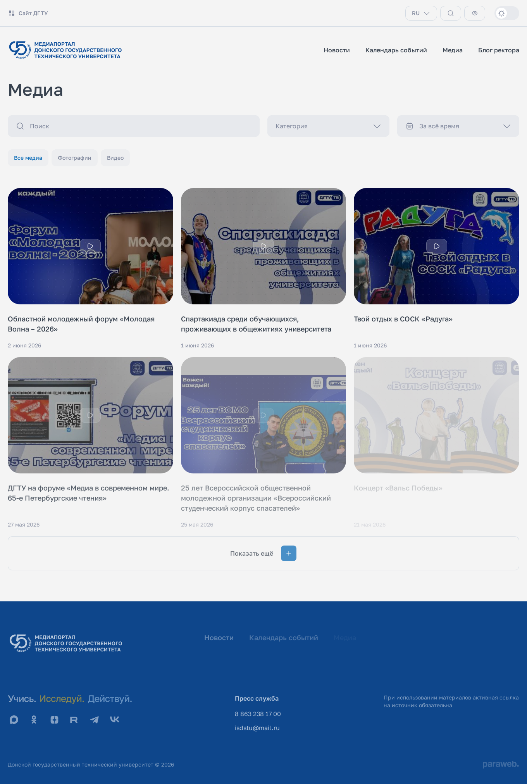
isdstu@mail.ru (257, 728)
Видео (115, 157)
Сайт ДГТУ (28, 13)
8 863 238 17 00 (258, 714)
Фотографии (74, 157)
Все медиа (28, 157)
